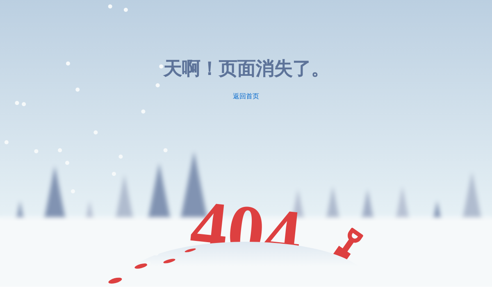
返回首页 (246, 96)
